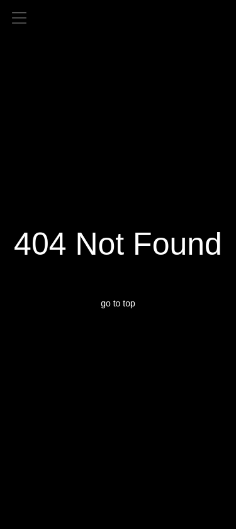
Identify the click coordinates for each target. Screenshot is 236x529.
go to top (118, 303)
